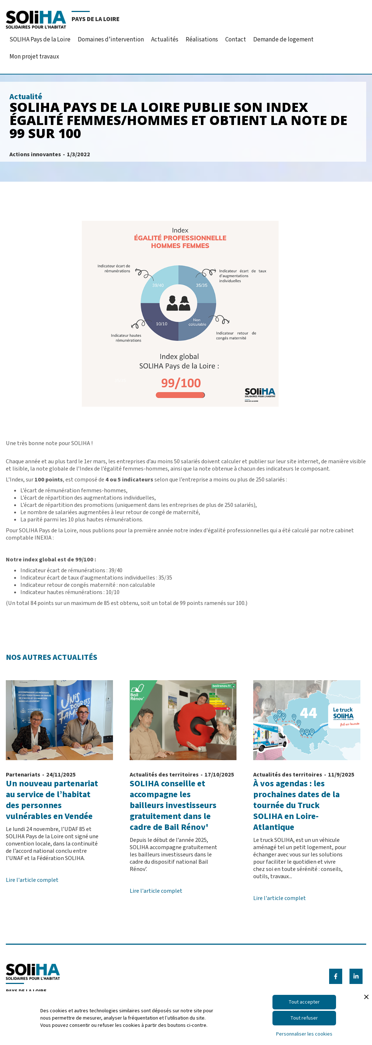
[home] (63, 19)
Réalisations (202, 39)
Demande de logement (283, 39)
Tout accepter (304, 1002)
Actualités (164, 39)
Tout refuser (304, 1018)
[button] (39, 37)
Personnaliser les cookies (304, 1034)
